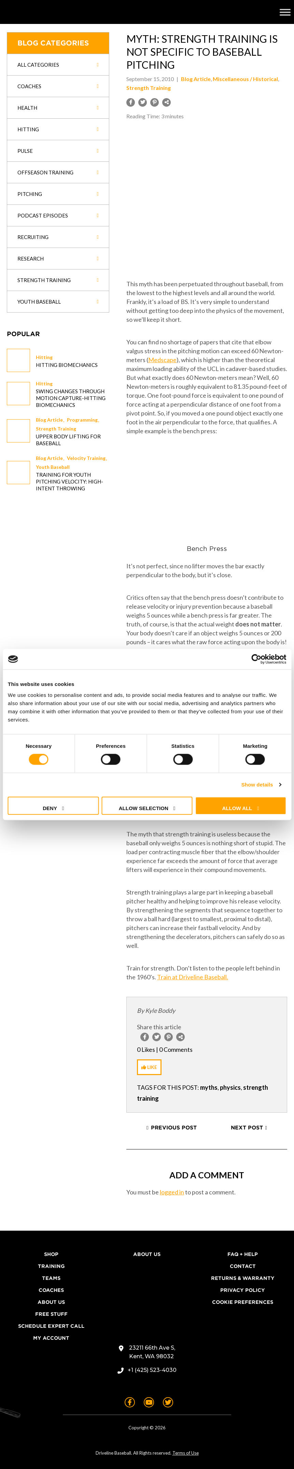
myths (209, 1087)
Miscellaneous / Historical (245, 79)
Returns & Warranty (243, 1278)
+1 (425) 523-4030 (152, 1370)
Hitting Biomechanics (67, 365)
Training (51, 1266)
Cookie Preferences (242, 1302)
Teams (51, 1278)
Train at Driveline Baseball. (192, 977)
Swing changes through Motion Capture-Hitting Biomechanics (71, 398)
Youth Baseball (53, 467)
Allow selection (143, 808)
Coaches (51, 1290)
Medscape (162, 359)
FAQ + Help (242, 1254)
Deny (50, 808)
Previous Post (174, 1128)
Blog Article (49, 420)
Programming (82, 420)
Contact (243, 1266)
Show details (257, 785)
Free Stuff (51, 1314)
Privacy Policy (242, 1290)
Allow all (237, 808)
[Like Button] (149, 1067)
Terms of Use (185, 1453)
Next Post (247, 1128)
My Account (51, 1338)
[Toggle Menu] (285, 12)
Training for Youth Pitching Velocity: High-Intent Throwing (69, 481)
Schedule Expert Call (51, 1326)
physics (230, 1087)
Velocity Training (86, 458)
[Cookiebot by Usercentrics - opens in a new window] (256, 659)
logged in (172, 1192)
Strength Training (56, 429)
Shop (51, 1254)
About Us (51, 1302)
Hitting (44, 357)
